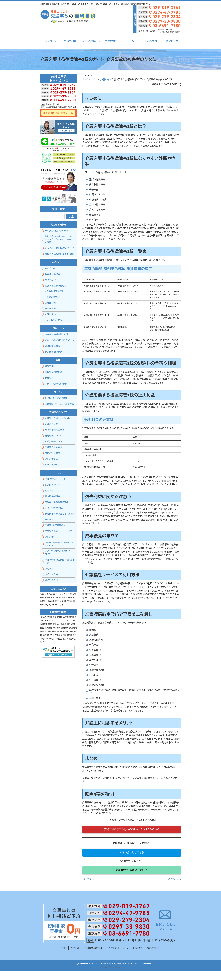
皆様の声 (49, 378)
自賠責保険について (54, 441)
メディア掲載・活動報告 (56, 383)
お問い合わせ (171, 41)
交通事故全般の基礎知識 (56, 502)
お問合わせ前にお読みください (59, 248)
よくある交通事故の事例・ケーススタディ (60, 552)
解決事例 (49, 366)
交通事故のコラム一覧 (55, 479)
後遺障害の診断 (52, 346)
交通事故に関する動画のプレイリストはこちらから (131, 829)
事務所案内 (151, 41)
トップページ (50, 41)
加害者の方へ (53, 297)
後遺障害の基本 (52, 485)
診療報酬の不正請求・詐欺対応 (59, 404)
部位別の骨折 (51, 580)
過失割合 (49, 537)
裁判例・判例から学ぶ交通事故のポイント (59, 544)
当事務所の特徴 (52, 274)
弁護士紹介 (70, 41)
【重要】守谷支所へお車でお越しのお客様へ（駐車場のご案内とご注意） (59, 239)
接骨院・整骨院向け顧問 (56, 398)
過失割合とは (51, 459)
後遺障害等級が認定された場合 (60, 514)
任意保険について (53, 436)
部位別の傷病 (51, 574)
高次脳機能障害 (52, 496)
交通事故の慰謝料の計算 (56, 334)
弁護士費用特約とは (54, 430)
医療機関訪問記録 (53, 372)
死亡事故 (49, 519)
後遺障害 (104, 79)
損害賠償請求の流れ (56, 291)
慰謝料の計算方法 (53, 447)
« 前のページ (88, 879)
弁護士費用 (110, 41)
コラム (130, 41)
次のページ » (174, 879)
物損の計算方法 (52, 453)
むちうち (49, 490)
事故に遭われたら (90, 41)
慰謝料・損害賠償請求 (55, 525)
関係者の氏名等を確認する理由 (59, 254)
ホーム (85, 79)
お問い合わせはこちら (131, 852)
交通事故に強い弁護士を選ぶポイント (60, 561)
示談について (51, 424)
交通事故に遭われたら (55, 286)
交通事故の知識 (52, 464)
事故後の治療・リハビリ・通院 (58, 531)
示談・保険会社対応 (54, 508)
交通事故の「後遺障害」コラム (132, 870)
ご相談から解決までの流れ (57, 418)
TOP (64, 948)
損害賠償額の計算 (53, 352)
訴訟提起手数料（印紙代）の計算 (60, 340)
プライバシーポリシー (56, 320)
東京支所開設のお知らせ (56, 231)
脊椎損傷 (49, 569)
